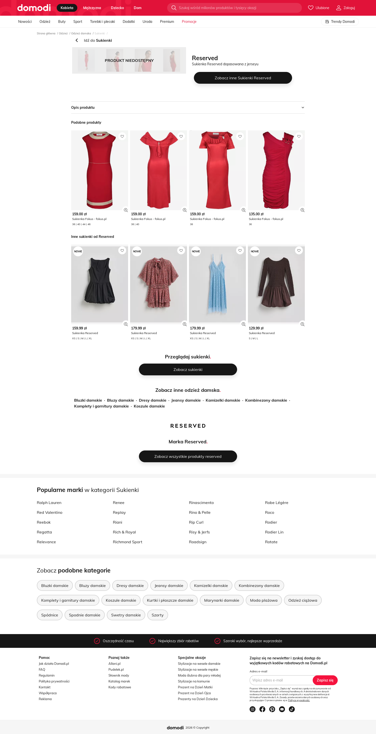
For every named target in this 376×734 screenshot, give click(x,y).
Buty (62, 21)
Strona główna (46, 33)
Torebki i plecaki (102, 21)
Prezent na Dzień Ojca (194, 693)
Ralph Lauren (49, 502)
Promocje (189, 21)
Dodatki (129, 21)
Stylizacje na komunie (194, 681)
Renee (118, 502)
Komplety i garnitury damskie (101, 406)
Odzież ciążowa (302, 600)
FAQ (42, 669)
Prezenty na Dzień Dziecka (198, 699)
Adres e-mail (258, 671)
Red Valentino (49, 512)
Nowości (25, 21)
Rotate (271, 541)
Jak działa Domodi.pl (54, 664)
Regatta (44, 532)
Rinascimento (201, 502)
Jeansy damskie (186, 400)
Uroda (147, 21)
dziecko (117, 8)
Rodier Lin (274, 532)
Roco (269, 512)
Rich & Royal (124, 532)
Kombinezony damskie (266, 400)
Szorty (158, 614)
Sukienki (99, 33)
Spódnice (49, 614)
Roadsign (197, 541)
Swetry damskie (126, 614)
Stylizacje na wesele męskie (198, 669)
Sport (77, 21)
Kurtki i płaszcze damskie (170, 600)
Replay (119, 512)
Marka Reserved (187, 441)
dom (138, 8)
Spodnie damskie (84, 614)
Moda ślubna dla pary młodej (199, 675)
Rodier (271, 522)
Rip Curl (196, 522)
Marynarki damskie (221, 600)
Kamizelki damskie (223, 400)
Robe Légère (276, 502)
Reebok (44, 522)
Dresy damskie (152, 400)
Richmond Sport (127, 541)
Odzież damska (81, 33)
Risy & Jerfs (199, 532)
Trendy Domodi (340, 21)
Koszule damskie (149, 406)
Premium (167, 21)
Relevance (46, 541)
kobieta (67, 8)
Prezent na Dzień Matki (195, 687)
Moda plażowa (264, 600)
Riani (117, 522)
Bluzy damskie (120, 400)
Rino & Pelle (200, 512)
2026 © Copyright (197, 727)
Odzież (45, 21)
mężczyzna (92, 8)
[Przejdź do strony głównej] (34, 8)
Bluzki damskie (88, 400)
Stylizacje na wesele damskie (199, 664)
